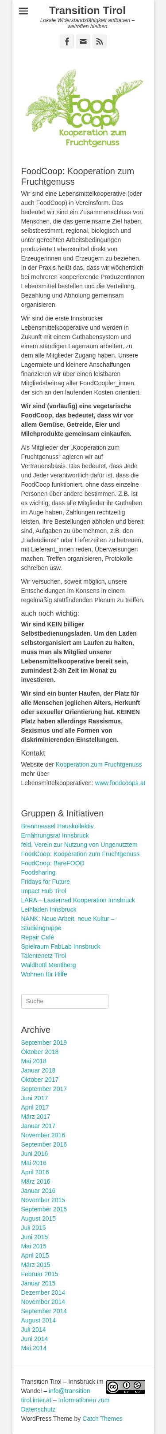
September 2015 (44, 1209)
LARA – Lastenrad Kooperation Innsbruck (78, 900)
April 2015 (35, 1255)
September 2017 (44, 1088)
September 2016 (44, 1144)
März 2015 (35, 1264)
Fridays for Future (45, 881)
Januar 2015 (38, 1283)
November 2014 (43, 1301)
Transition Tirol (87, 10)
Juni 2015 (34, 1236)
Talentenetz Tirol (43, 955)
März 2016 (35, 1181)
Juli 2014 (33, 1329)
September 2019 (44, 1042)
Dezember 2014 (43, 1292)
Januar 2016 (38, 1190)
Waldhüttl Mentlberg (48, 964)
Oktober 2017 (40, 1079)
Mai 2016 (34, 1162)
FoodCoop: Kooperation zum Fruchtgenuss (80, 853)
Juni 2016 (34, 1153)
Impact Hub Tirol (43, 890)
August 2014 (38, 1320)
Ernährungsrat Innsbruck (55, 835)
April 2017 (35, 1107)
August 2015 (38, 1218)
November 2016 (43, 1135)
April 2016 (35, 1172)
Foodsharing (38, 872)
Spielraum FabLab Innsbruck (60, 946)
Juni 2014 (34, 1338)
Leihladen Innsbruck (49, 909)
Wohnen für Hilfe (44, 974)
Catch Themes (102, 1418)
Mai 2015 (34, 1246)
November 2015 (43, 1199)
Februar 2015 (39, 1274)
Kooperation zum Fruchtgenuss (99, 764)
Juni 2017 (34, 1098)
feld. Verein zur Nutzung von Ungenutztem (79, 844)
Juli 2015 (33, 1227)
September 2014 (44, 1311)
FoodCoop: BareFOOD (53, 863)
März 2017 (35, 1116)
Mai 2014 (34, 1348)
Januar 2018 (38, 1070)
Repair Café (37, 937)
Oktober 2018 (40, 1051)
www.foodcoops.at (120, 782)
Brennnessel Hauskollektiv (57, 826)
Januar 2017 (38, 1125)
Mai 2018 (34, 1061)
